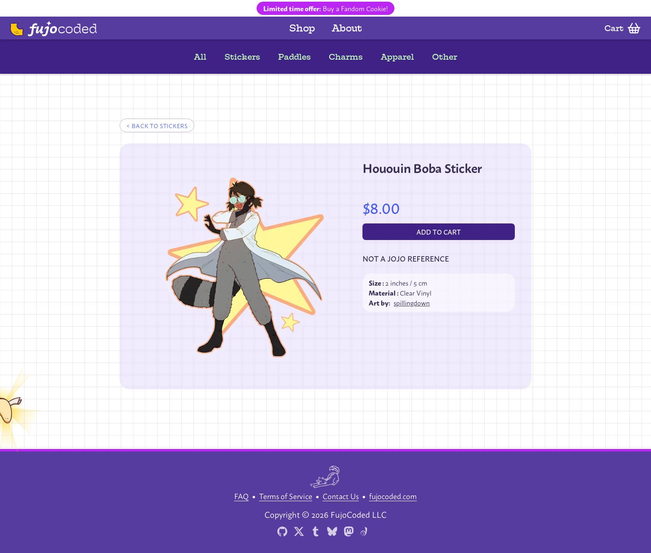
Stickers (242, 56)
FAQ (241, 496)
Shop (302, 28)
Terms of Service (285, 496)
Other (444, 56)
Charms (345, 56)
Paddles (294, 56)
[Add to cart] (438, 231)
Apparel (397, 56)
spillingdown (412, 303)
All (200, 56)
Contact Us (341, 496)
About (347, 28)
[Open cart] (622, 28)
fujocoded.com (393, 496)
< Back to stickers (157, 125)
